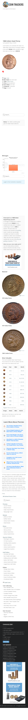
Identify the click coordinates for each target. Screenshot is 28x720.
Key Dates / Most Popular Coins (11, 601)
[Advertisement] (14, 24)
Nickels (5, 515)
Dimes (4, 526)
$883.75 (22, 389)
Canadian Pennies (8, 593)
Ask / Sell (6, 641)
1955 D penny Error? (9, 628)
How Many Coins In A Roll (10, 605)
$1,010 (22, 386)
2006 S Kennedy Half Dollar (10, 647)
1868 (8, 78)
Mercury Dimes (7, 530)
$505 (23, 401)
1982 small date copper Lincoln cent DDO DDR (13, 634)
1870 (10, 386)
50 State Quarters (8, 541)
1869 (10, 393)
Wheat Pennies (7, 507)
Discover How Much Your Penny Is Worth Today (15, 449)
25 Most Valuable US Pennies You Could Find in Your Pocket (15, 444)
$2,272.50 (21, 378)
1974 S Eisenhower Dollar (10, 650)
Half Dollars (6, 552)
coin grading (18, 230)
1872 (10, 382)
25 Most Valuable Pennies (10, 591)
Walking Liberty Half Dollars (10, 558)
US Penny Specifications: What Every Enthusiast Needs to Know (15, 468)
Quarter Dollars (7, 537)
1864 (10, 397)
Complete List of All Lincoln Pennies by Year (14, 458)
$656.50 (22, 397)
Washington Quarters (9, 539)
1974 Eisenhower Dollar (9, 659)
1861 (10, 404)
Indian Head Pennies (9, 509)
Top (3, 493)
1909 (10, 378)
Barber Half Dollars (8, 560)
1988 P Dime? (7, 637)
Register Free (6, 407)
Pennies (5, 504)
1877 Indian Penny (7, 325)
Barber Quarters (8, 545)
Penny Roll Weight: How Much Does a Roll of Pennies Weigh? (15, 435)
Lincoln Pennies (7, 505)
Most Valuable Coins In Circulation (12, 589)
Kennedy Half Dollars (9, 554)
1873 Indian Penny (7, 298)
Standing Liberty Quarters (10, 543)
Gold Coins (7, 582)
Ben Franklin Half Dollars (10, 556)
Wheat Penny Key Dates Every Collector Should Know (15, 462)
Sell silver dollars (8, 630)
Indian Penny (10, 81)
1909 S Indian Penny (7, 353)
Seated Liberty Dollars (9, 573)
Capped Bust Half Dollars (10, 564)
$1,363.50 (21, 382)
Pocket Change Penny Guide (10, 595)
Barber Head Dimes (8, 532)
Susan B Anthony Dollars (10, 577)
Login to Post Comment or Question (12, 182)
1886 (10, 401)
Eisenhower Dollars (8, 575)
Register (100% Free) (9, 616)
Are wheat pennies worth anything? (12, 599)
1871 (10, 389)
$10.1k (22, 371)
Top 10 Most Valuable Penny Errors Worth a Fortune (14, 426)
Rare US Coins (7, 603)
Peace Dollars (7, 571)
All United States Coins (9, 496)
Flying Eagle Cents (8, 511)
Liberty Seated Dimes (9, 534)
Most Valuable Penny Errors (10, 597)
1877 (10, 374)
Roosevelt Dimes (8, 528)
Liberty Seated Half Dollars (10, 562)
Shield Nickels (7, 523)
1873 (10, 371)
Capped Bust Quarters (9, 549)
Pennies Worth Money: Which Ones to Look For (15, 453)
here (12, 414)
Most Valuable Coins (9, 587)
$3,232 (22, 374)
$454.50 (22, 404)
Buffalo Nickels (7, 519)
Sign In (5, 614)
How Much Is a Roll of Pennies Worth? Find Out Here (15, 440)
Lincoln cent (7, 639)
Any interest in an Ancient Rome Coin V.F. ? (14, 632)
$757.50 (22, 393)
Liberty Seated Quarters (9, 547)
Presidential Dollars (8, 579)
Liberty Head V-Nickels (9, 521)
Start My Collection (8, 612)
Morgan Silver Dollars (9, 569)
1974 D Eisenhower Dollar (10, 656)
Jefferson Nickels (8, 517)
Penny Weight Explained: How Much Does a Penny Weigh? (15, 431)
